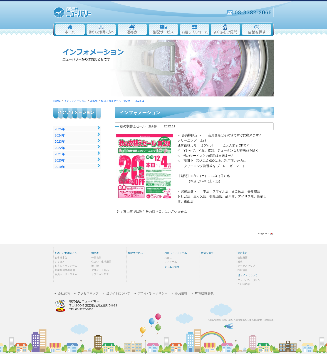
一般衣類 (96, 257)
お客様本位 (61, 257)
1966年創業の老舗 (65, 270)
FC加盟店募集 (204, 293)
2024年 (60, 135)
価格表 (132, 29)
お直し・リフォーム (194, 29)
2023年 (60, 141)
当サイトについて (248, 275)
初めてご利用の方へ (101, 29)
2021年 (60, 154)
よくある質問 (171, 267)
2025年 (60, 129)
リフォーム (170, 261)
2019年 (60, 167)
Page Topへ (265, 233)
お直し (168, 257)
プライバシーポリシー (250, 280)
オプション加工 (100, 274)
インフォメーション (78, 117)
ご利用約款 (244, 284)
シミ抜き (60, 261)
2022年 (60, 148)
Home (69, 29)
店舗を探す (257, 29)
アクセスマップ (246, 265)
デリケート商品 (100, 270)
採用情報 (243, 270)
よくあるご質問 (225, 29)
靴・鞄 (95, 265)
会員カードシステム (66, 274)
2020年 (60, 160)
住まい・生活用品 (101, 261)
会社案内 (243, 252)
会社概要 (243, 257)
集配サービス (163, 29)
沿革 (240, 261)
